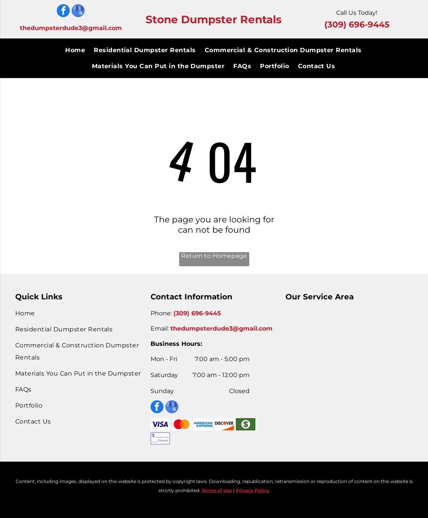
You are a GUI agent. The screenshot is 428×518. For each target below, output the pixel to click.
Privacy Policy (252, 490)
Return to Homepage (214, 255)
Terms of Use (217, 490)
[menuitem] (75, 50)
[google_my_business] (78, 11)
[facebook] (63, 11)
